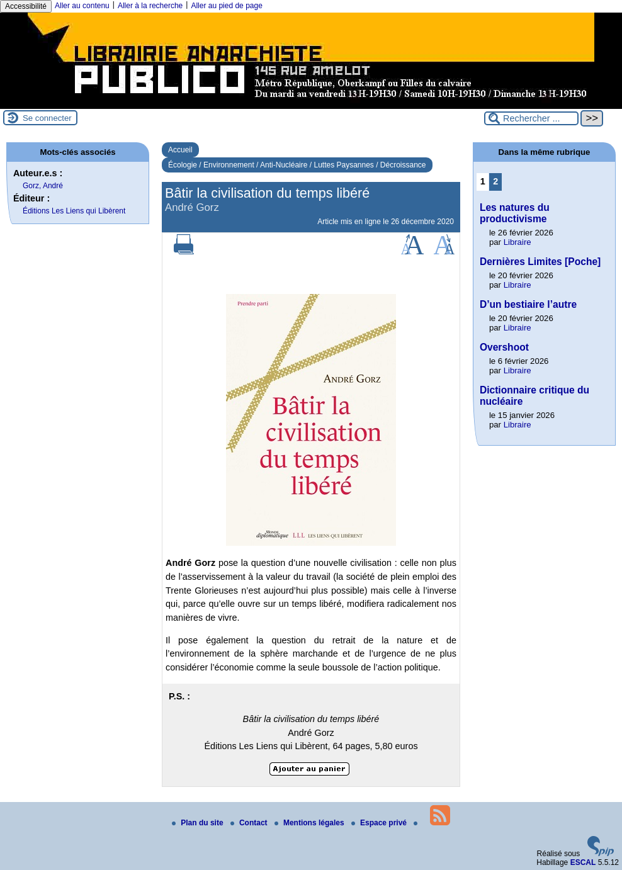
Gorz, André (43, 185)
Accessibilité (26, 6)
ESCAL (583, 862)
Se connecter (47, 118)
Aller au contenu (82, 5)
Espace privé (380, 822)
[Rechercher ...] (531, 118)
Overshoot (504, 347)
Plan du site (198, 822)
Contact (249, 822)
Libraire (517, 242)
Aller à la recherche (150, 5)
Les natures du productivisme (515, 213)
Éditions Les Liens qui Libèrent (74, 210)
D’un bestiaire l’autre (528, 304)
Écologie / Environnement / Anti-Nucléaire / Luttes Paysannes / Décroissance (297, 165)
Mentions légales (310, 822)
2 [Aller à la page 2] (495, 181)
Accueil (180, 149)
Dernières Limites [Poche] (540, 261)
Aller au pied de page (226, 5)
